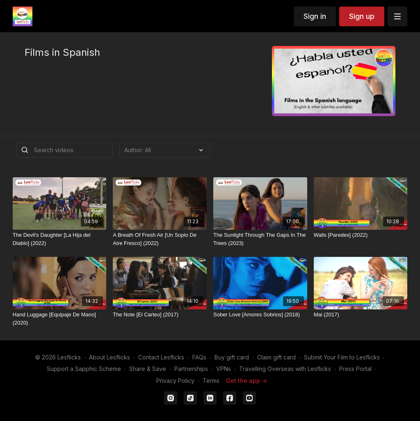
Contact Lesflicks (161, 357)
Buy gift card (232, 357)
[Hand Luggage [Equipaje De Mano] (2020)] (60, 319)
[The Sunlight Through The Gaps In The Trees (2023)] (260, 239)
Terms (211, 380)
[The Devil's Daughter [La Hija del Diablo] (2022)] (60, 239)
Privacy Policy (175, 380)
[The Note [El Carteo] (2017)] (160, 315)
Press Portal (355, 368)
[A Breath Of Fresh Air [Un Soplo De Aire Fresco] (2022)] (160, 239)
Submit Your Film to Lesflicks (342, 357)
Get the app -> (246, 380)
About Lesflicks (109, 357)
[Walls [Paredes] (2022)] (361, 235)
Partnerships (191, 368)
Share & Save (147, 368)
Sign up (361, 16)
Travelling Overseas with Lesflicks (285, 368)
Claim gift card (276, 357)
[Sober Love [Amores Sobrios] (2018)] (260, 315)
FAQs (199, 357)
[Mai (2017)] (361, 315)
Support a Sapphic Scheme (84, 368)
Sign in (315, 16)
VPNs (223, 368)
